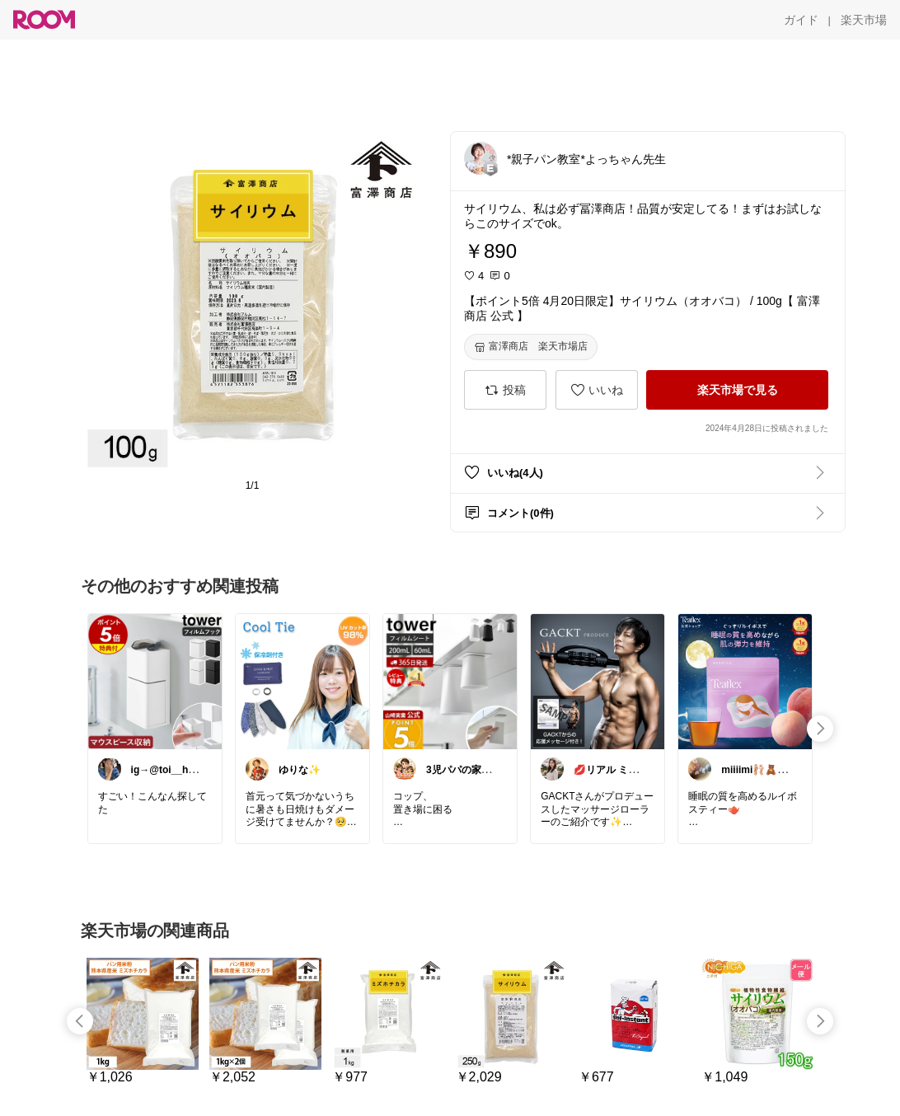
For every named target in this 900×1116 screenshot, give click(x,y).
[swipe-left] (80, 1021)
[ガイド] (801, 19)
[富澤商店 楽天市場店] (531, 347)
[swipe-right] (820, 728)
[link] (155, 681)
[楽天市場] (864, 19)
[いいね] (596, 390)
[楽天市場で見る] (737, 390)
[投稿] (505, 390)
